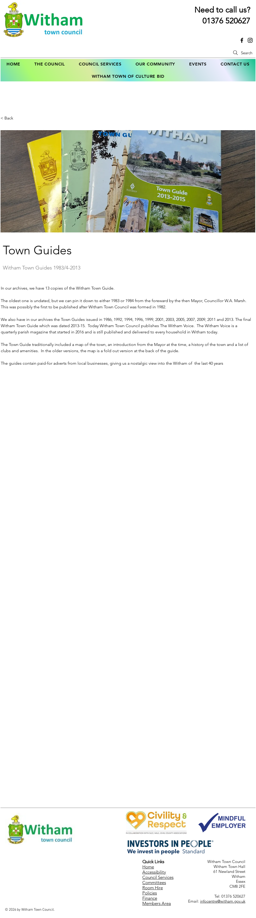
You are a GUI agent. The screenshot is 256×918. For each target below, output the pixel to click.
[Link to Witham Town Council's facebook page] (242, 40)
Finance (149, 898)
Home (148, 866)
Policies (149, 893)
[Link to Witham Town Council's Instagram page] (250, 40)
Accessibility (154, 872)
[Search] (242, 52)
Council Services (158, 877)
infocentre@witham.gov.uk (222, 901)
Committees (154, 882)
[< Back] (18, 118)
